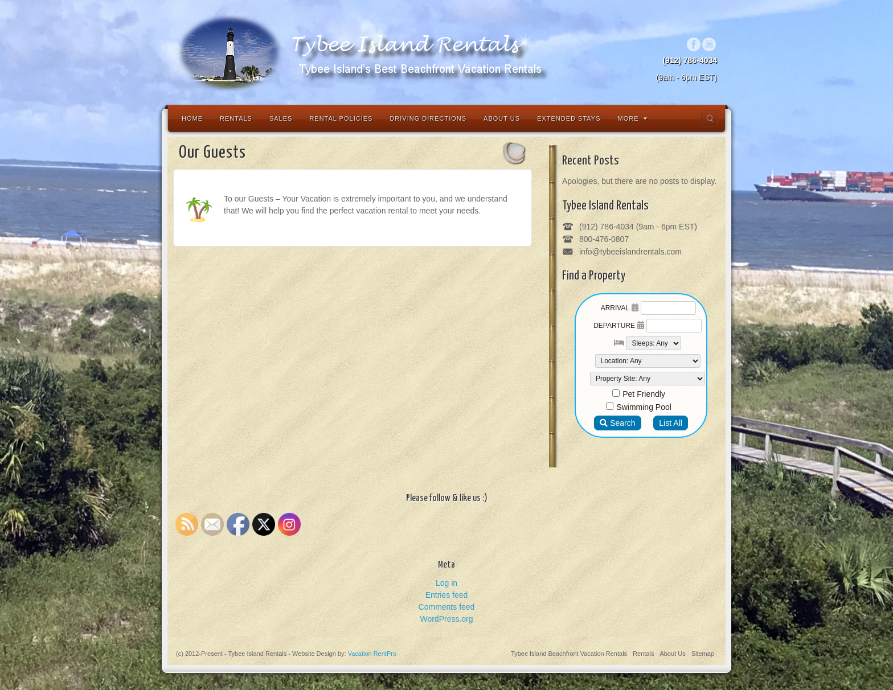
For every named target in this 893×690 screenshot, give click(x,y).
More (633, 118)
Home (192, 118)
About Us (502, 118)
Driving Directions (428, 118)
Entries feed (446, 594)
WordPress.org (446, 618)
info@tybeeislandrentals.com (630, 251)
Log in (446, 583)
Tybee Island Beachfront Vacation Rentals (569, 653)
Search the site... (709, 118)
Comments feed (447, 606)
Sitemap (702, 653)
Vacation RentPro (372, 653)
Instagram (709, 44)
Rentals (236, 118)
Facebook (694, 44)
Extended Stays (568, 118)
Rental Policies (340, 118)
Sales (280, 118)
